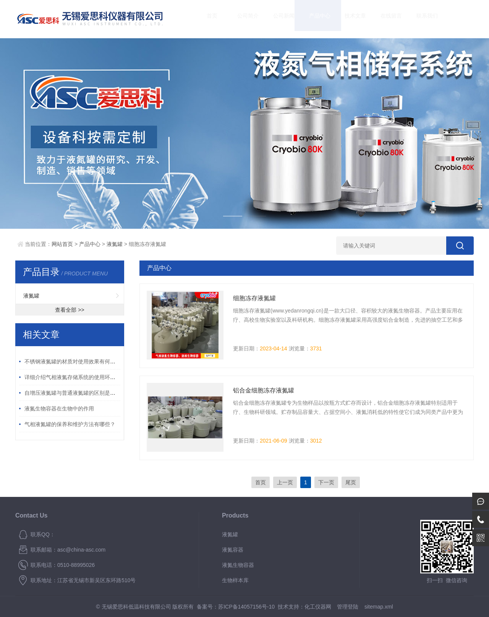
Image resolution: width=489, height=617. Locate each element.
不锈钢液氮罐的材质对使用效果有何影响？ (75, 361)
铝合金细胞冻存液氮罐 (263, 390)
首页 (205, 19)
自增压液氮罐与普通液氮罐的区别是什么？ (75, 393)
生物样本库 (235, 580)
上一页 (285, 482)
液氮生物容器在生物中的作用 (59, 408)
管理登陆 (347, 607)
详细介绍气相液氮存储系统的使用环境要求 (75, 377)
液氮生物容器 (238, 565)
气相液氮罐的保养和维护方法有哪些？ (69, 424)
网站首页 (62, 244)
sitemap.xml (378, 607)
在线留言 (384, 19)
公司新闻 (276, 19)
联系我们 (420, 19)
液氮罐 (115, 244)
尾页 (350, 482)
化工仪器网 (317, 607)
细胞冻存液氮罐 (254, 298)
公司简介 (241, 19)
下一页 (326, 482)
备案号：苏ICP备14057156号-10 (236, 607)
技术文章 (348, 19)
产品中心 (312, 19)
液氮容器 (232, 550)
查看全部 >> (69, 310)
